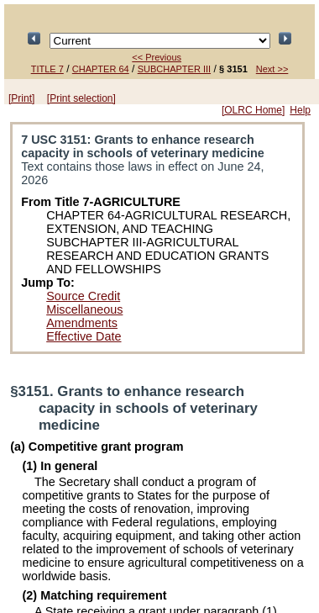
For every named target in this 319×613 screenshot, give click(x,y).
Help (300, 110)
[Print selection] (81, 98)
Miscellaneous (84, 309)
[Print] (21, 98)
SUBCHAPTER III (174, 69)
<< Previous (156, 57)
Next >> (272, 69)
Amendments (82, 323)
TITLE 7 (47, 69)
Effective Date (83, 336)
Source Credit (83, 296)
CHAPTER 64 (100, 69)
